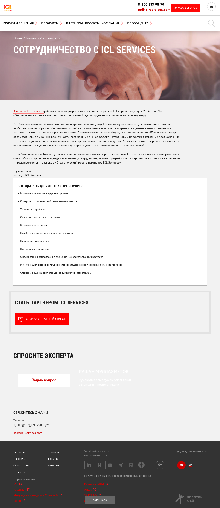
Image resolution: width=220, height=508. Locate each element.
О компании (21, 465)
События (54, 452)
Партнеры (74, 23)
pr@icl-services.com (154, 9)
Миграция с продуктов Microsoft (37, 495)
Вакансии (54, 459)
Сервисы (19, 452)
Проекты (92, 23)
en (190, 465)
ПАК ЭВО (92, 495)
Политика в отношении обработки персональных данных (117, 476)
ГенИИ (19, 501)
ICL (17, 484)
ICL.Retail (21, 490)
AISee (90, 490)
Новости (19, 472)
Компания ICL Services (28, 111)
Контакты (54, 465)
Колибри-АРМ (96, 484)
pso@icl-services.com (27, 433)
